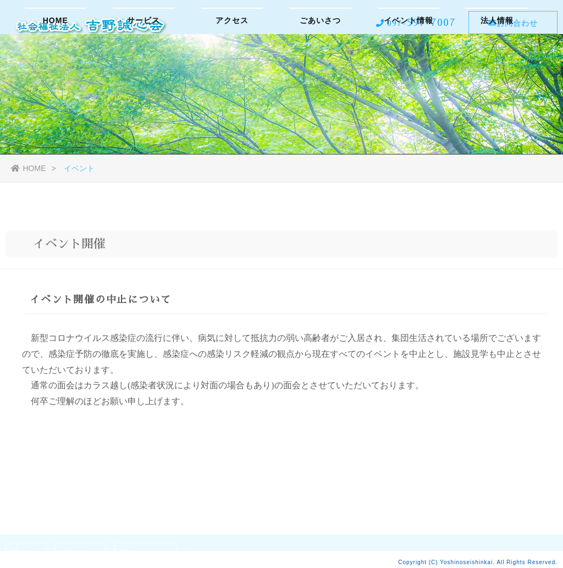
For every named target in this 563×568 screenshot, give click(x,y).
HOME (55, 63)
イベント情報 (408, 63)
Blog (26, 553)
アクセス (232, 63)
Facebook (145, 553)
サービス (143, 63)
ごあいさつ (320, 63)
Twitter (81, 553)
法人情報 (497, 63)
